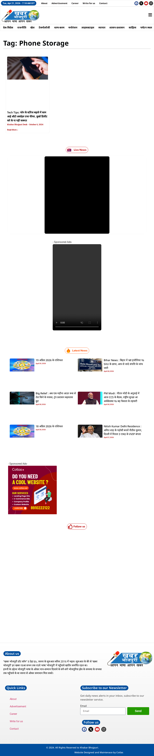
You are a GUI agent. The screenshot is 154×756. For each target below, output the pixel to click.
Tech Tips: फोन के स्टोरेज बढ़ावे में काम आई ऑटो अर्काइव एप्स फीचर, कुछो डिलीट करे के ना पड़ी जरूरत (27, 117)
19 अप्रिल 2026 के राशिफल (49, 360)
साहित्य (133, 27)
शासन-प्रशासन (117, 27)
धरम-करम (59, 27)
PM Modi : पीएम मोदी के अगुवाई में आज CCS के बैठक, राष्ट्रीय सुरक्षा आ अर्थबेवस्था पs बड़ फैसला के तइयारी (121, 397)
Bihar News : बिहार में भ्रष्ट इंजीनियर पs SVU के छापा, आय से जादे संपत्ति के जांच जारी (124, 364)
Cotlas (119, 752)
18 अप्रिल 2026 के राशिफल (49, 426)
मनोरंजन (73, 27)
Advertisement (59, 3)
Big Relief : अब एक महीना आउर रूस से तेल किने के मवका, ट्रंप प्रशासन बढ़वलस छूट (56, 397)
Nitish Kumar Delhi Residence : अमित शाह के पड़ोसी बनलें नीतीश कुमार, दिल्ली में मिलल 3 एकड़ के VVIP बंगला (123, 430)
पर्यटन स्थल (147, 27)
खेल (32, 27)
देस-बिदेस (8, 27)
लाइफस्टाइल (88, 27)
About (44, 3)
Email (83, 706)
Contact (103, 3)
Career (75, 3)
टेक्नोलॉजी (44, 27)
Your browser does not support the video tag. (77, 287)
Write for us (89, 3)
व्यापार (102, 27)
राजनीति (21, 27)
